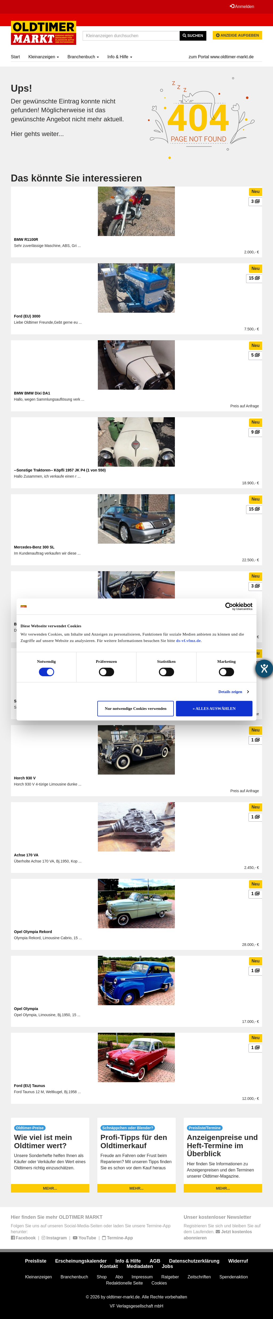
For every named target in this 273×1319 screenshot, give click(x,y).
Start (15, 57)
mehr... (50, 1188)
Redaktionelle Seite (124, 1283)
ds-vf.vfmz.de (188, 641)
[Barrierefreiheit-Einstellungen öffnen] (264, 668)
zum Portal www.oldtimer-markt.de (221, 57)
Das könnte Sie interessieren (76, 178)
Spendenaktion (233, 1277)
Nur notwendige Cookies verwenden (135, 708)
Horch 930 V (25, 778)
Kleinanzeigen (43, 57)
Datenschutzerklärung (194, 1261)
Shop (102, 1277)
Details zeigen (230, 692)
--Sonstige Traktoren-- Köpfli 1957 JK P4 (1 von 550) (60, 470)
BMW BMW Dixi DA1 (32, 393)
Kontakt (109, 1266)
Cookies (159, 1283)
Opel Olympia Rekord (33, 932)
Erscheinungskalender (81, 1261)
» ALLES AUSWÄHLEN (214, 708)
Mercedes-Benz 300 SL (34, 547)
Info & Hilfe (119, 57)
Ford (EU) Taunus (29, 1086)
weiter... (53, 133)
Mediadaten (140, 1266)
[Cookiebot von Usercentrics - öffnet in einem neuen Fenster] (229, 606)
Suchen (193, 35)
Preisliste (35, 1261)
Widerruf (238, 1261)
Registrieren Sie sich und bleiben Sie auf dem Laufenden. (222, 1232)
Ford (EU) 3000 (27, 316)
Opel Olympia (26, 1009)
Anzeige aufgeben (237, 35)
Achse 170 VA (26, 855)
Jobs (167, 1266)
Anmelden (242, 6)
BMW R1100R (26, 239)
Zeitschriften (199, 1277)
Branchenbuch (83, 57)
